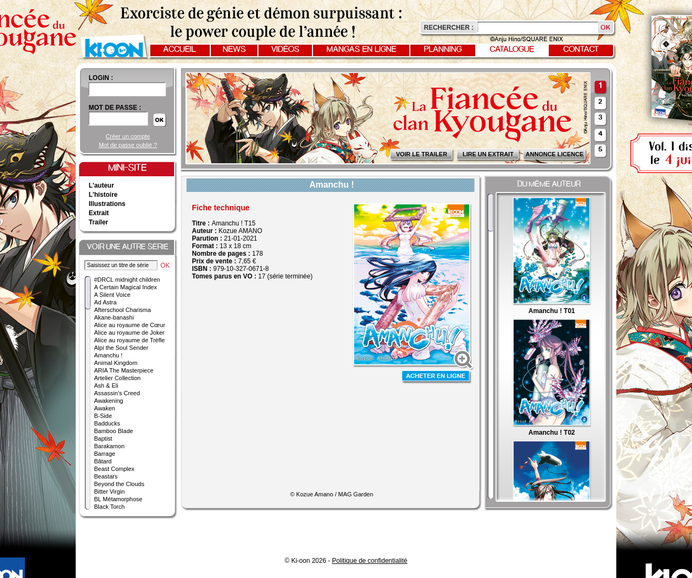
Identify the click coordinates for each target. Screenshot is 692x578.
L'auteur (101, 185)
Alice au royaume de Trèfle (129, 340)
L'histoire (103, 194)
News (234, 50)
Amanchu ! (108, 355)
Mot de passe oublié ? (128, 145)
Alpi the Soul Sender (121, 347)
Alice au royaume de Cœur (129, 325)
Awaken (104, 408)
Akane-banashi (114, 317)
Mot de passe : (115, 107)
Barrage (104, 453)
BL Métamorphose (118, 499)
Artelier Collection (117, 378)
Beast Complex (114, 469)
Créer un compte (128, 136)
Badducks (107, 423)
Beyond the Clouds (119, 484)
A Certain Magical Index (125, 287)
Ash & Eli (106, 385)
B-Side (103, 416)
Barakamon (109, 446)
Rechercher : (449, 27)
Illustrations (107, 204)
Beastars (105, 476)
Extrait (99, 213)
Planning (443, 50)
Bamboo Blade (113, 431)
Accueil (179, 50)
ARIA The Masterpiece (124, 370)
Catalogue (512, 50)
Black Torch (109, 506)
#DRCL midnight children (127, 279)
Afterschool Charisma (122, 310)
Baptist (103, 438)
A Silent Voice (112, 294)
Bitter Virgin (109, 491)
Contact (581, 50)
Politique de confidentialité (369, 560)
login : (101, 78)
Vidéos (285, 50)
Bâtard (102, 461)
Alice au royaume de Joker (129, 332)
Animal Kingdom (115, 363)
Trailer (98, 222)
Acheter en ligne (437, 377)
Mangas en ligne (361, 50)
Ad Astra (105, 302)
